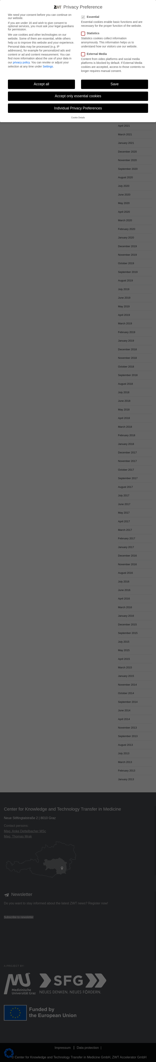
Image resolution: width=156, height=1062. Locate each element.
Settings (48, 66)
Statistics (90, 33)
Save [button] (114, 84)
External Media (94, 54)
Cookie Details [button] (78, 117)
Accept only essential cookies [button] (78, 96)
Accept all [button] (41, 84)
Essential (90, 16)
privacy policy (21, 62)
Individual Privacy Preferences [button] (78, 108)
